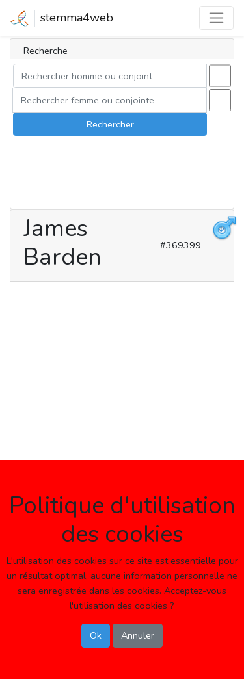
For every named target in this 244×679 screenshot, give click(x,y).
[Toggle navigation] (216, 18)
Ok (96, 635)
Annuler (137, 635)
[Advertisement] (122, 408)
